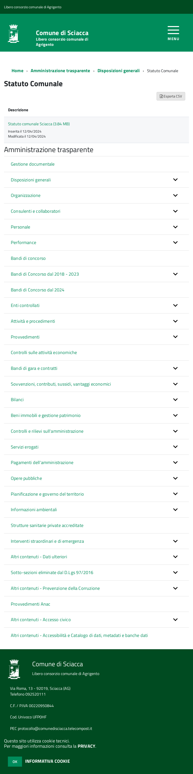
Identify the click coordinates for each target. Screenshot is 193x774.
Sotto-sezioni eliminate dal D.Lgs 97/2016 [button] (52, 572)
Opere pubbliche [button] (26, 478)
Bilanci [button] (17, 399)
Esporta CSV (171, 96)
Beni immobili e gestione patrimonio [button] (46, 415)
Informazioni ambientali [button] (34, 509)
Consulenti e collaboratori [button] (36, 211)
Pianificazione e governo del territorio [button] (47, 494)
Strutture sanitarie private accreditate (47, 525)
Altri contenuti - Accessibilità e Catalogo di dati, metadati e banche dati (79, 635)
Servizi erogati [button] (24, 447)
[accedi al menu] (173, 32)
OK (15, 761)
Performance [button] (23, 242)
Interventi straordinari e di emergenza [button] (47, 541)
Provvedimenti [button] (25, 337)
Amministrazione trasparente (60, 70)
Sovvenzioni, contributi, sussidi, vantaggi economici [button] (61, 384)
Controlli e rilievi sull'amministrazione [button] (47, 431)
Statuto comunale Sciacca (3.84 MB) (39, 124)
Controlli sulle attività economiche (44, 352)
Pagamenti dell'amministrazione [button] (42, 462)
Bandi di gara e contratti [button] (34, 368)
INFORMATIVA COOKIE (47, 761)
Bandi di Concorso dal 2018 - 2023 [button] (45, 274)
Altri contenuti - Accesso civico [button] (41, 619)
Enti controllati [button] (25, 305)
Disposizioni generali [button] (31, 179)
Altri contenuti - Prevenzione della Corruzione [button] (55, 588)
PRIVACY (86, 746)
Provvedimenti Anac (30, 604)
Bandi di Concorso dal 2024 (38, 289)
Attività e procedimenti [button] (33, 321)
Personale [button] (20, 227)
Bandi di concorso (28, 258)
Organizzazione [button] (26, 195)
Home (17, 70)
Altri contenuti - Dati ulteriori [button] (39, 556)
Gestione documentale (33, 164)
